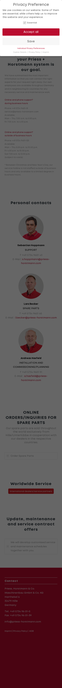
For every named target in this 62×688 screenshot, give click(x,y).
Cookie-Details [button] (20, 52)
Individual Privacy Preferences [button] (31, 48)
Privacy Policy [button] (35, 52)
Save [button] (31, 41)
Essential (30, 22)
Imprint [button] (45, 52)
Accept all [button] (31, 32)
